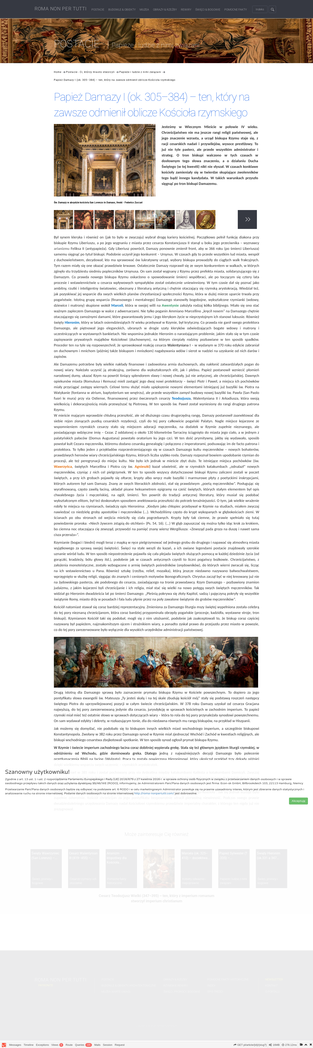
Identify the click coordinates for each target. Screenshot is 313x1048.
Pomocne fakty (235, 9)
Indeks (260, 9)
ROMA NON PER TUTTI (61, 9)
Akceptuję (298, 801)
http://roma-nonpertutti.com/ (154, 793)
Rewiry (186, 9)
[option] (64, 220)
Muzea (144, 9)
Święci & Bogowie (207, 9)
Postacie (97, 9)
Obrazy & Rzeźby (165, 9)
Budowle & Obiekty (122, 9)
